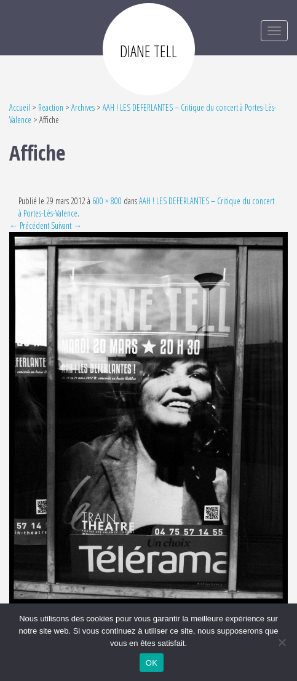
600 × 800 (107, 201)
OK (151, 662)
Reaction (50, 107)
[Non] (281, 642)
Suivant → (66, 225)
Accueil (19, 107)
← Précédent (29, 225)
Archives (83, 107)
